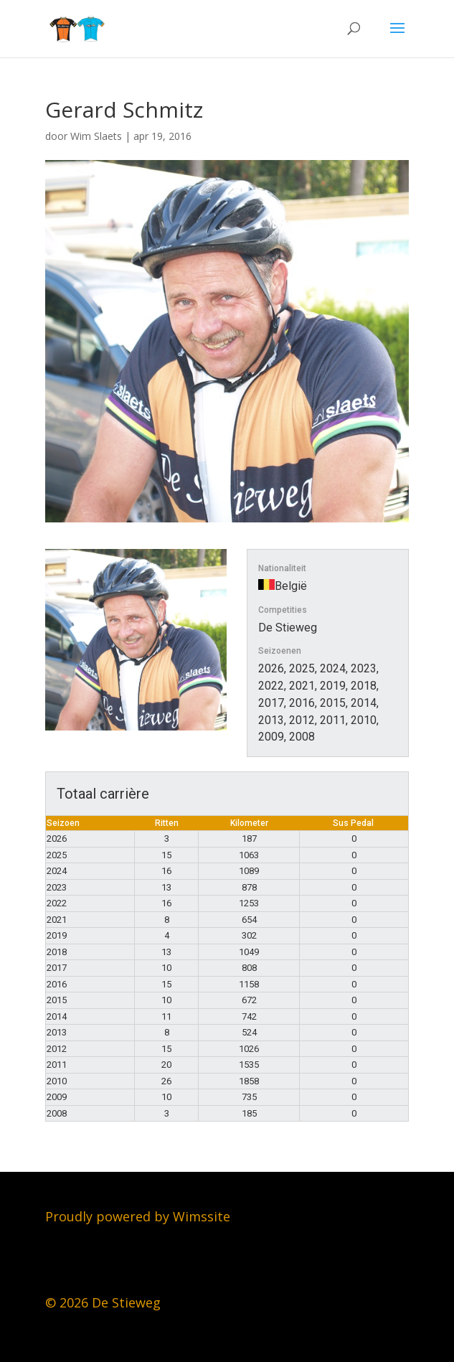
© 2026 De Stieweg (103, 1302)
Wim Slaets (96, 136)
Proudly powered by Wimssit (134, 1216)
